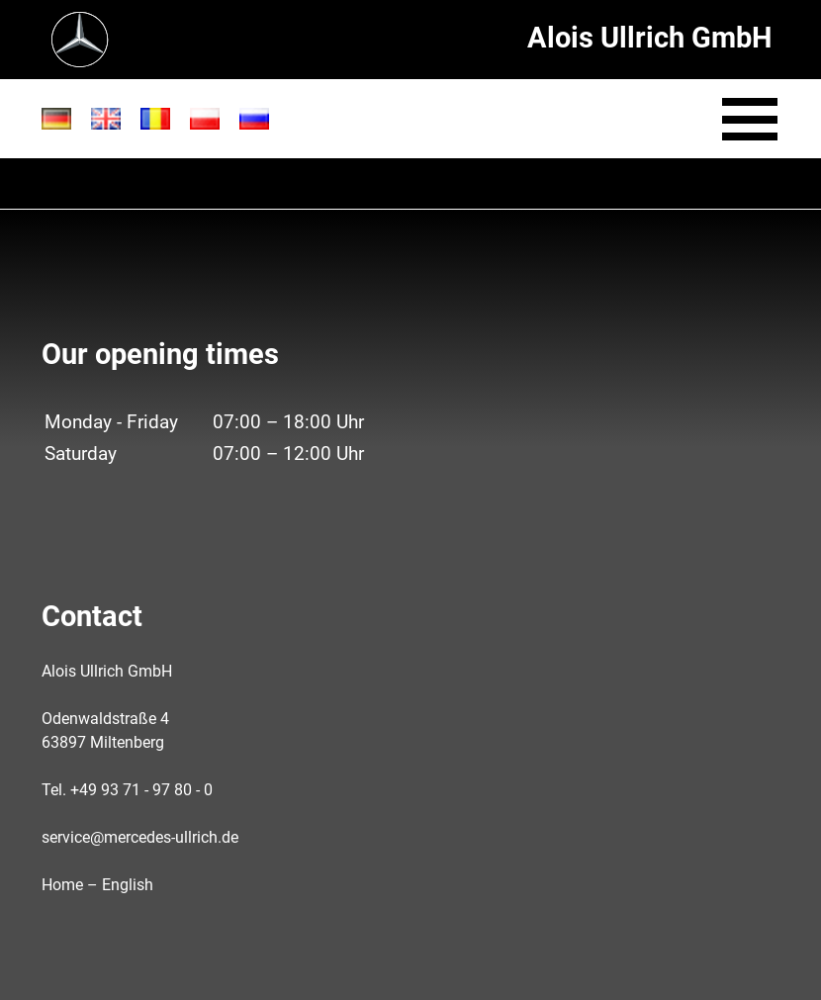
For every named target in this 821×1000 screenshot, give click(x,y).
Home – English (97, 884)
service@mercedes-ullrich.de (140, 837)
